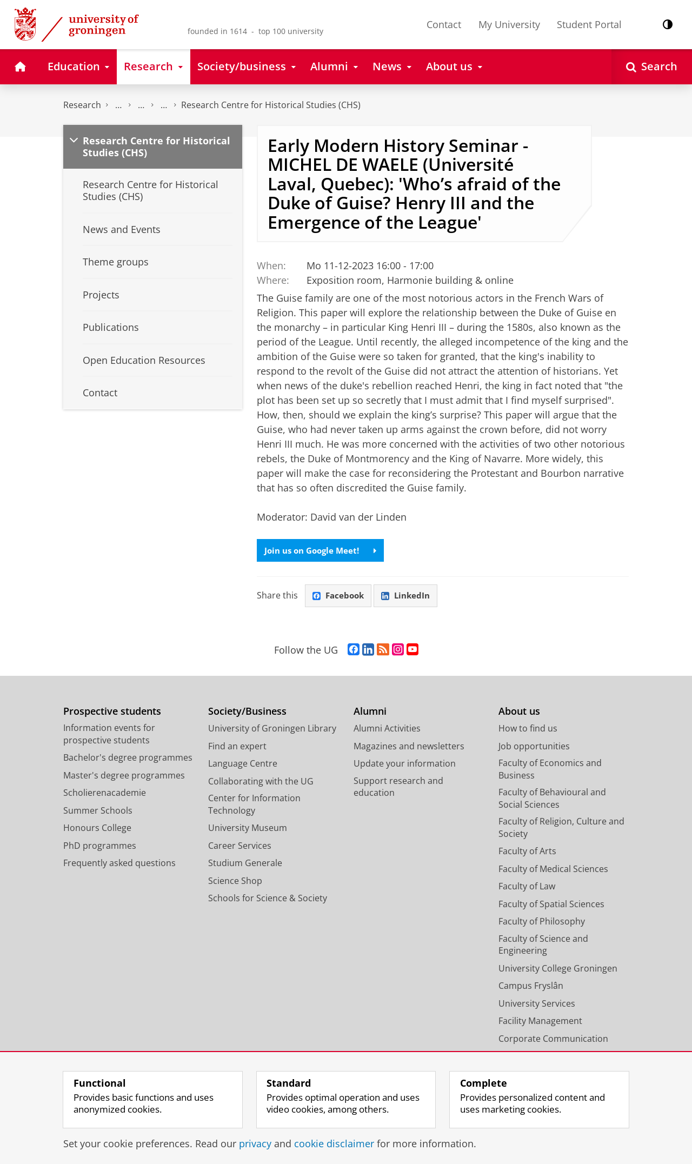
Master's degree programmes (124, 777)
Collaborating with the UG (261, 783)
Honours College (97, 830)
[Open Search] (651, 66)
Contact (444, 24)
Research (82, 105)
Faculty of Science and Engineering (543, 946)
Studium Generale (245, 865)
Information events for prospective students (109, 736)
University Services (536, 1005)
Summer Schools (97, 812)
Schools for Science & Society (267, 900)
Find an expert (237, 748)
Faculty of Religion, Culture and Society (561, 829)
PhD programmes (99, 847)
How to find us (527, 730)
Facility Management (540, 1023)
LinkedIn (409, 597)
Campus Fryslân (530, 988)
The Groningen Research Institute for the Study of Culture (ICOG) (118, 105)
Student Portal (589, 24)
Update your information (405, 765)
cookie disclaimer (334, 1143)
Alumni (370, 713)
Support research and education (398, 788)
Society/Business (247, 713)
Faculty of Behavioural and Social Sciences (552, 800)
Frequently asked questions (119, 865)
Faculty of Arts (527, 853)
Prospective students (112, 713)
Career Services (239, 847)
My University (509, 24)
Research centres (163, 105)
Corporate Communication (553, 1040)
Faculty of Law (526, 888)
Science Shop (235, 882)
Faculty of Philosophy (541, 923)
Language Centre (242, 765)
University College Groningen (557, 970)
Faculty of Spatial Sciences (551, 906)
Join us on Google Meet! (323, 551)
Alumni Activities (387, 730)
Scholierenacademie (104, 795)
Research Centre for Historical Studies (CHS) (271, 105)
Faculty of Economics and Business (550, 771)
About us (519, 713)
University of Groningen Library (272, 730)
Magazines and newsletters (409, 748)
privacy (255, 1143)
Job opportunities (534, 748)
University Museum (247, 830)
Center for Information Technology (254, 806)
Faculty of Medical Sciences (553, 870)
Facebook (339, 597)
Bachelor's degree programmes (127, 760)
